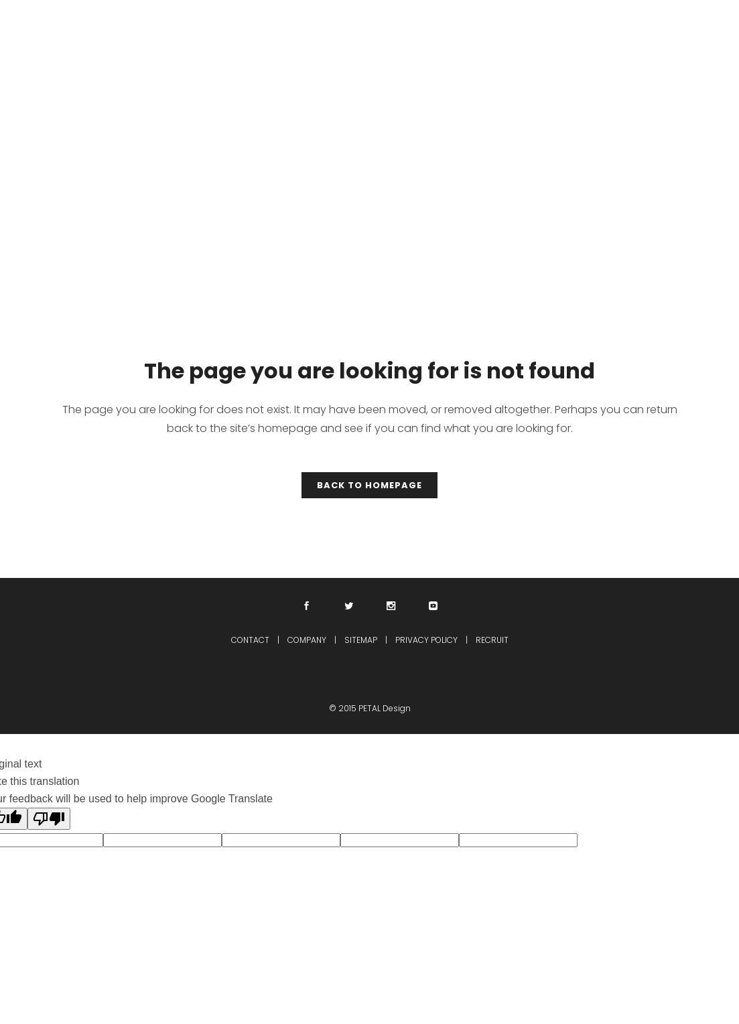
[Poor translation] (48, 819)
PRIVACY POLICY (426, 640)
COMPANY (306, 640)
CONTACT (250, 640)
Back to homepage (369, 485)
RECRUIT (492, 640)
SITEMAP (360, 640)
